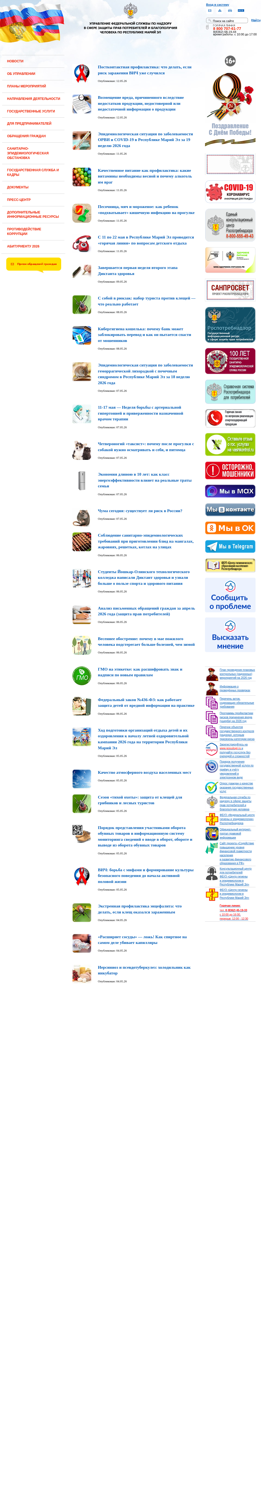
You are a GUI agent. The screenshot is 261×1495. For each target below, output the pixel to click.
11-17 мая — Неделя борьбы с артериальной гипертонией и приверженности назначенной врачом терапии (140, 413)
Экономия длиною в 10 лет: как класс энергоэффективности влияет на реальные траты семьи (145, 480)
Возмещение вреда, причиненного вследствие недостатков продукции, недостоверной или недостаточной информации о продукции (141, 103)
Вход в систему (217, 4)
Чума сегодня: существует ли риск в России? (140, 510)
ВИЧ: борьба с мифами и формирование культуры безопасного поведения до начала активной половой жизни (146, 875)
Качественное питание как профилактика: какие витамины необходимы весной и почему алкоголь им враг (145, 176)
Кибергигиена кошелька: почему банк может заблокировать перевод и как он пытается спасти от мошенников (144, 334)
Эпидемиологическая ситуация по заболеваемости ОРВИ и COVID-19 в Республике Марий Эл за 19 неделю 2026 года (145, 140)
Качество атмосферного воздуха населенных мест (144, 772)
